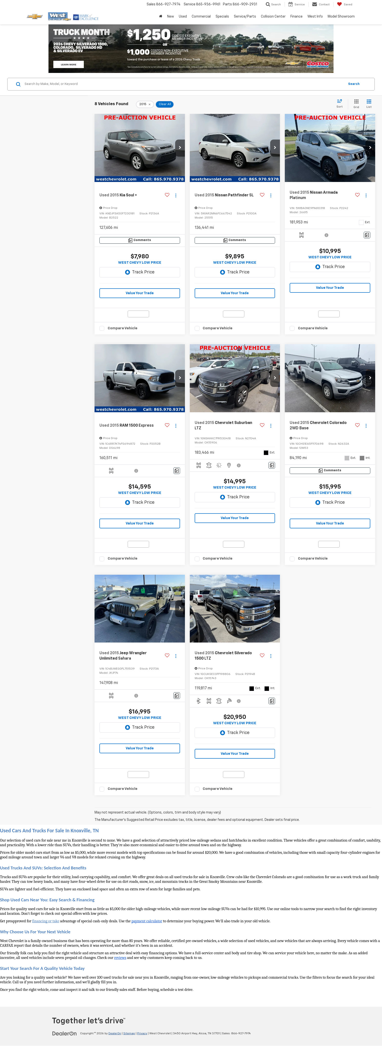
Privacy (142, 1033)
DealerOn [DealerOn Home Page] (114, 1033)
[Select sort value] (341, 104)
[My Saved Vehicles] (344, 4)
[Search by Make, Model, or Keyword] (184, 84)
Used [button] (183, 16)
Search (354, 84)
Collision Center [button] (273, 16)
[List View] (369, 104)
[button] (180, 148)
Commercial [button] (201, 16)
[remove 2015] (145, 104)
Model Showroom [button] (341, 16)
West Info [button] (315, 16)
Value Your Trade (140, 293)
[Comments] (139, 240)
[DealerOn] (64, 1033)
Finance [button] (296, 16)
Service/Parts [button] (245, 16)
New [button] (170, 16)
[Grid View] (355, 104)
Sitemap (129, 1033)
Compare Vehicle (122, 328)
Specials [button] (222, 16)
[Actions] (176, 195)
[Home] (161, 16)
